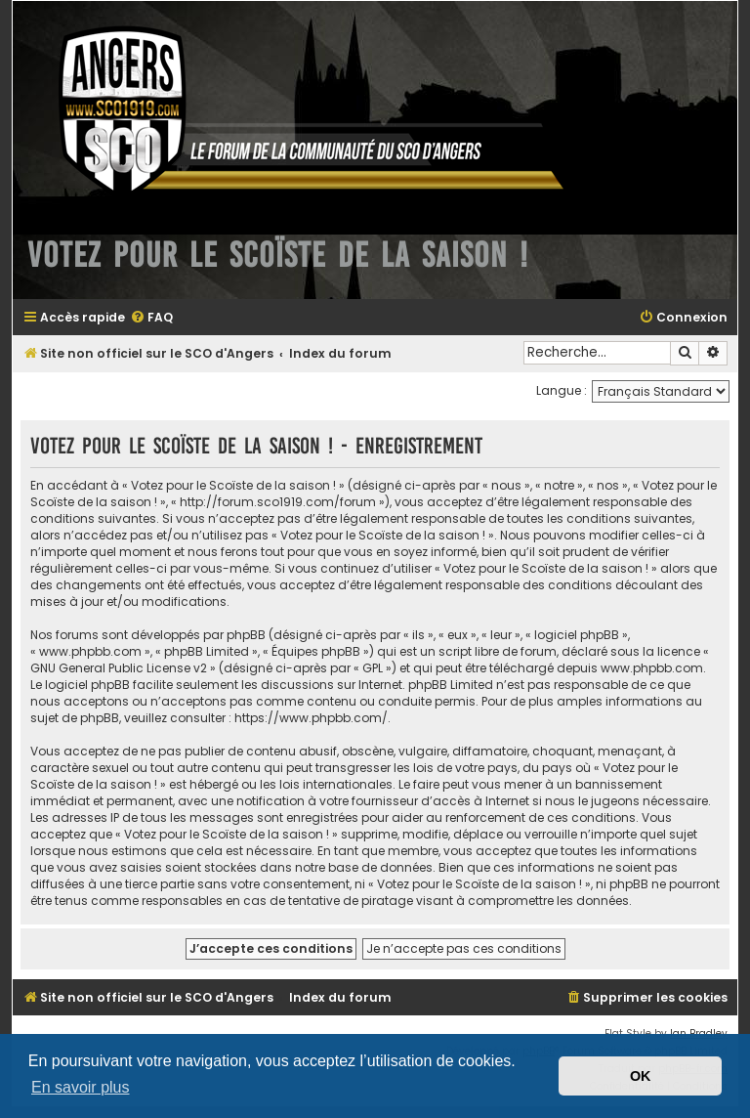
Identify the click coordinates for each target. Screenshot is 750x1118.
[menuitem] (151, 318)
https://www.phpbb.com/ (311, 718)
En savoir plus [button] (80, 1087)
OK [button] (640, 1076)
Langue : (561, 390)
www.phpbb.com (652, 668)
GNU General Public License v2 (118, 668)
